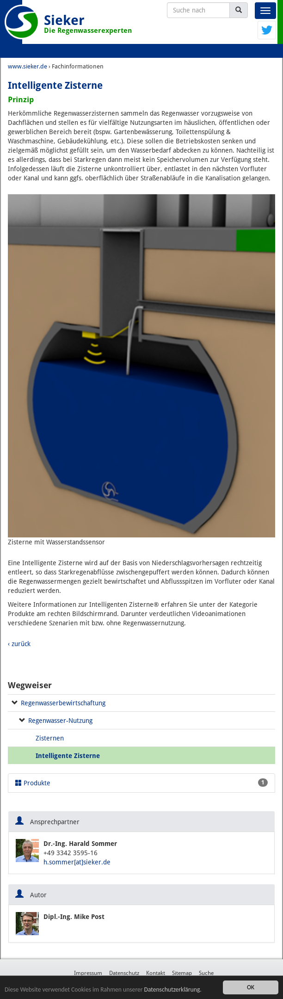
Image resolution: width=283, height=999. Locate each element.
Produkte (141, 782)
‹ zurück (19, 644)
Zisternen (50, 738)
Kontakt (155, 973)
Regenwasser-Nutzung (60, 720)
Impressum (88, 973)
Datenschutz (124, 973)
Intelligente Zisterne (68, 755)
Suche (206, 973)
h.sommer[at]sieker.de (77, 862)
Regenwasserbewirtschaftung (63, 703)
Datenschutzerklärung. (173, 989)
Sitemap (182, 973)
